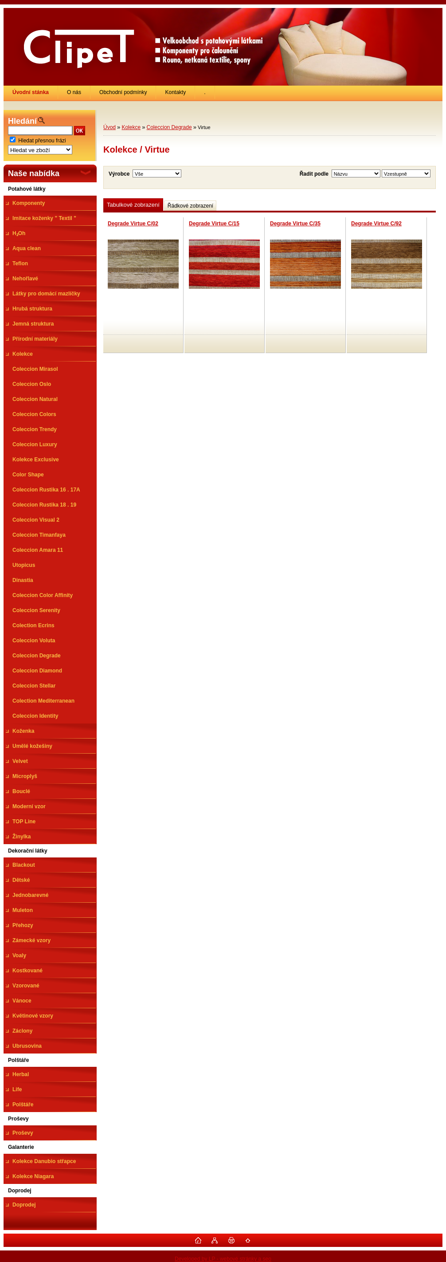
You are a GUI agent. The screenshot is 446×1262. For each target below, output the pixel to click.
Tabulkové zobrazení (133, 204)
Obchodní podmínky (123, 92)
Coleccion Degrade (169, 127)
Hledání (22, 121)
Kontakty (175, 92)
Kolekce (131, 127)
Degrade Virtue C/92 (376, 223)
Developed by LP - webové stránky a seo (223, 1259)
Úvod (109, 127)
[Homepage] (31, 92)
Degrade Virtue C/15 (214, 223)
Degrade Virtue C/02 (133, 223)
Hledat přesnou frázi (42, 141)
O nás (74, 92)
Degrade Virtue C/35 (295, 223)
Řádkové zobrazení (190, 206)
